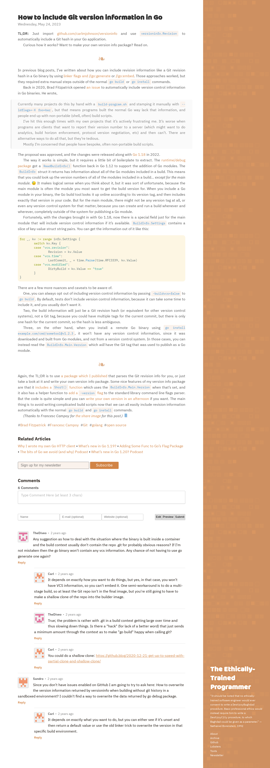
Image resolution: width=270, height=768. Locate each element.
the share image (88, 416)
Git (85, 425)
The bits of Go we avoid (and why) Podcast (54, 452)
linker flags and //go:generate (87, 76)
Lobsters (215, 746)
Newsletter (216, 755)
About (214, 733)
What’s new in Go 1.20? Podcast (117, 452)
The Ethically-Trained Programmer (232, 678)
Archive (214, 738)
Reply (22, 562)
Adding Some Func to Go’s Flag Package (151, 446)
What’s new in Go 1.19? (97, 446)
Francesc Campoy (64, 425)
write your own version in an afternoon (117, 398)
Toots (213, 751)
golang (97, 425)
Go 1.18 (139, 154)
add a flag (86, 393)
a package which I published (84, 376)
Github (214, 742)
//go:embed (125, 76)
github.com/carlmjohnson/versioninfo (87, 33)
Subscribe (104, 465)
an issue (93, 87)
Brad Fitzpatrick (33, 425)
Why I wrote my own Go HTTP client (46, 446)
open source (116, 425)
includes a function (58, 387)
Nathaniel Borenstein (223, 726)
